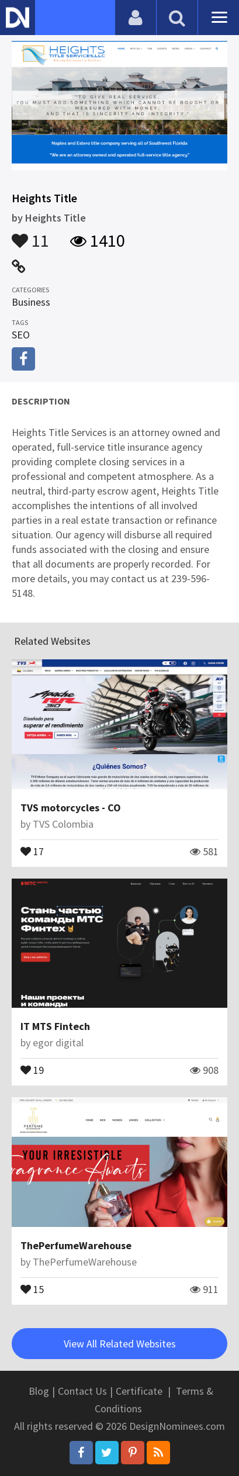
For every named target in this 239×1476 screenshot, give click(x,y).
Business (31, 302)
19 (32, 1069)
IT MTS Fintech (55, 1026)
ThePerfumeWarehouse (75, 1245)
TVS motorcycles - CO (70, 807)
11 (30, 235)
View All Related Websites (120, 1343)
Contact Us (82, 1391)
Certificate (139, 1391)
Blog (39, 1391)
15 (32, 1288)
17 (32, 850)
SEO (21, 334)
